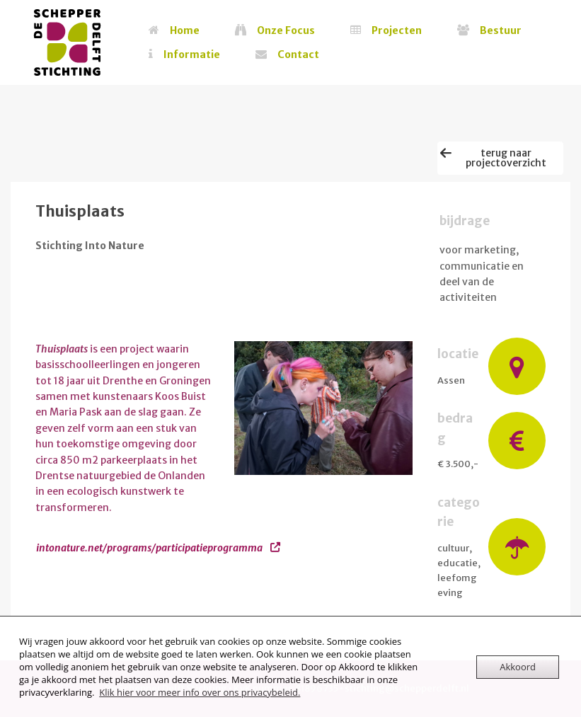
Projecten (386, 30)
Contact (287, 54)
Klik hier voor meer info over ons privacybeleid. (199, 692)
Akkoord (518, 666)
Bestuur (489, 30)
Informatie (184, 54)
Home (174, 30)
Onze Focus (275, 30)
